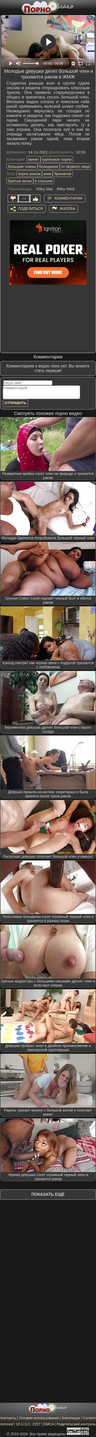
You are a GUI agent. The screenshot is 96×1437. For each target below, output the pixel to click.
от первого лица (75, 166)
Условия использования (39, 1418)
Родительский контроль (76, 1424)
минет (33, 159)
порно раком (29, 173)
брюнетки (62, 173)
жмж (47, 173)
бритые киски (20, 181)
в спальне (43, 181)
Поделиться (30, 208)
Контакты (8, 1418)
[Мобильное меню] (5, 7)
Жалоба (67, 208)
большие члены (22, 166)
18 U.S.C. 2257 (28, 1424)
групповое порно (57, 159)
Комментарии (68, 198)
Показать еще (48, 1194)
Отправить (15, 403)
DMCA (48, 1424)
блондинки (48, 166)
